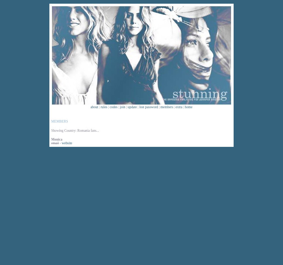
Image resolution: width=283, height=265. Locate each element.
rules (104, 107)
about (94, 107)
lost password (148, 107)
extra (178, 107)
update (132, 107)
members (167, 107)
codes (114, 107)
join (123, 107)
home (189, 107)
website (67, 143)
